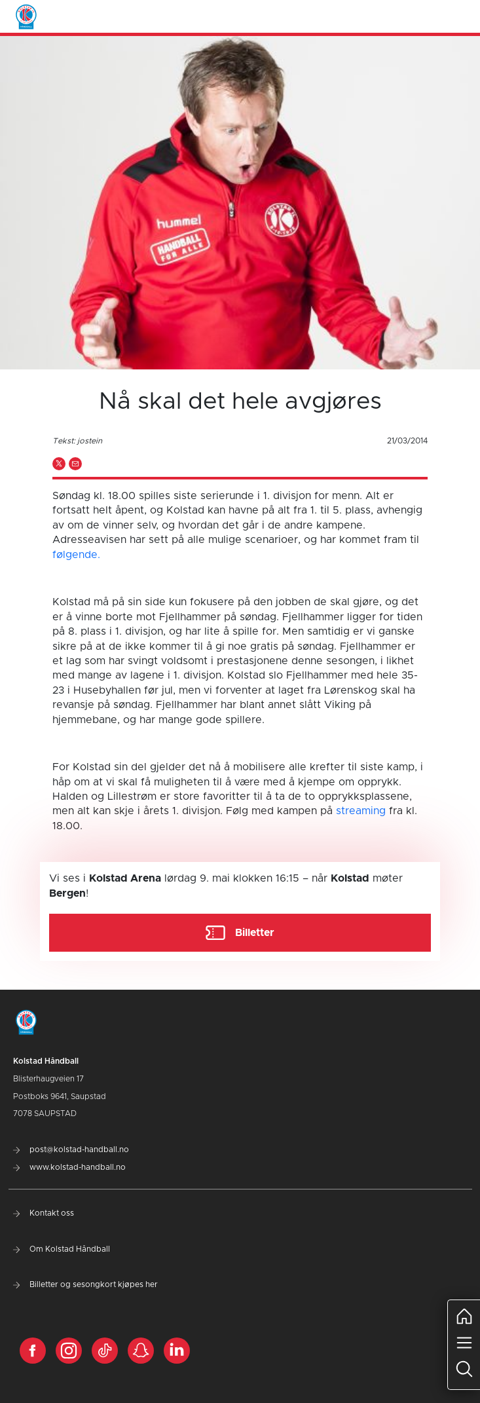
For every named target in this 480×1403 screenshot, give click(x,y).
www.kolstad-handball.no (69, 1167)
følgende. (76, 555)
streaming (361, 811)
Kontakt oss (43, 1213)
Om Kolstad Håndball (61, 1249)
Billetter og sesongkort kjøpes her (85, 1284)
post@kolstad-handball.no (71, 1149)
